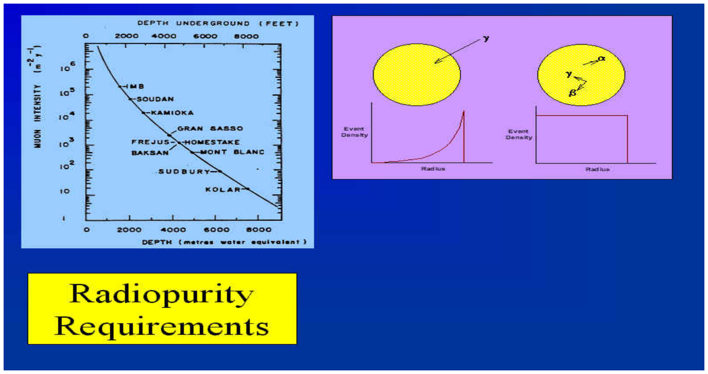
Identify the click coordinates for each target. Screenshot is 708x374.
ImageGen (369, 362)
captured (45, 332)
